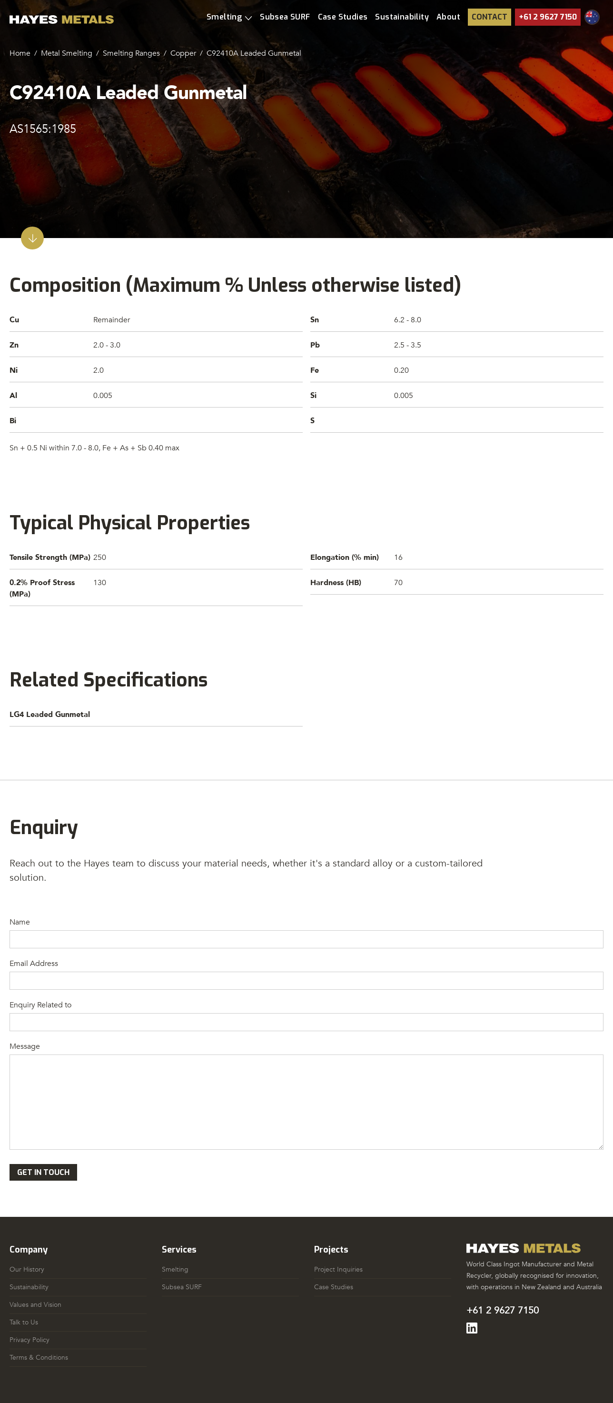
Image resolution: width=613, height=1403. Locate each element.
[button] (229, 17)
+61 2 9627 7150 (548, 17)
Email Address (34, 963)
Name (20, 922)
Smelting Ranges (131, 53)
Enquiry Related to (40, 1005)
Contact (489, 17)
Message (25, 1046)
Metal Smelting (66, 53)
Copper (183, 53)
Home (20, 53)
